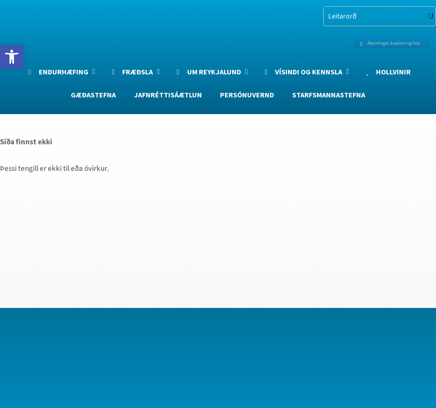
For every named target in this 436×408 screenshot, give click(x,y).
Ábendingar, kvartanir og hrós (388, 43)
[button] (11, 57)
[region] (117, 326)
